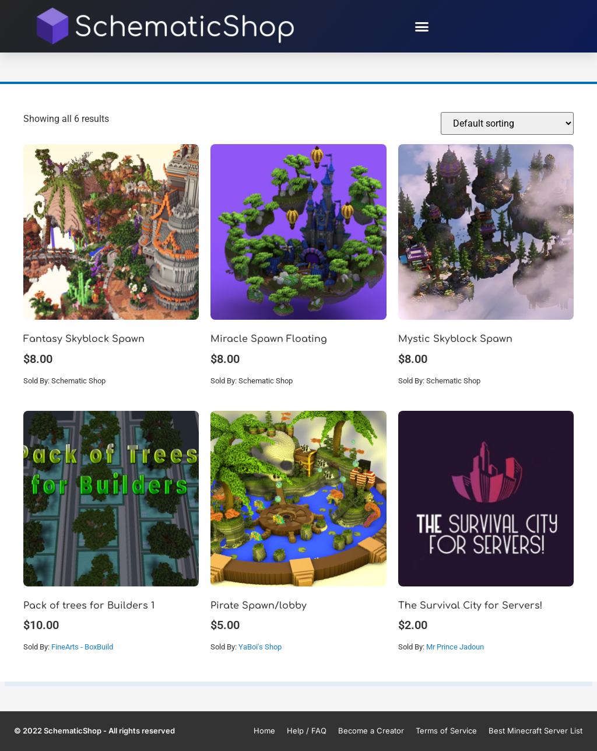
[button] (422, 26)
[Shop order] (507, 123)
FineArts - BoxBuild (82, 646)
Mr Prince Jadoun (455, 646)
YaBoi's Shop (260, 646)
